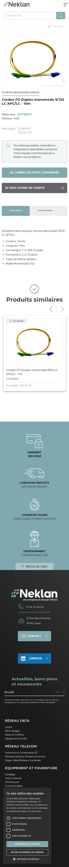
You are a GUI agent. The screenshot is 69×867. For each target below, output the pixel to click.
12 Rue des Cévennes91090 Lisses (38, 621)
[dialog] (27, 826)
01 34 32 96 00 (35, 607)
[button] (27, 859)
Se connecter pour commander (34, 172)
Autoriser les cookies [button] (27, 844)
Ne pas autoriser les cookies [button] (27, 852)
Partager (55, 26)
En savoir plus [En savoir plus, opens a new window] (34, 811)
